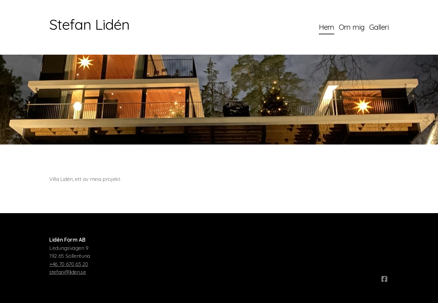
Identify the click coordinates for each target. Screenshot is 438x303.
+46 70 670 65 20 (68, 263)
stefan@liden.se (67, 271)
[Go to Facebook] (384, 279)
